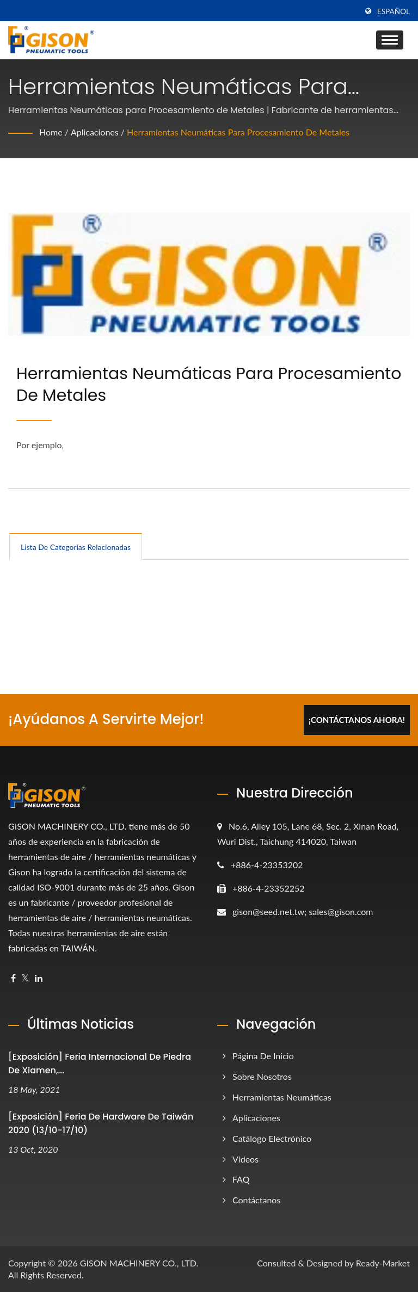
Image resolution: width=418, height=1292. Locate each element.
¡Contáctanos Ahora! (357, 720)
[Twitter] (25, 978)
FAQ (240, 1179)
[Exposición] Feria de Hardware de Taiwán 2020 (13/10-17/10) (100, 1123)
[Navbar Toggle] (389, 40)
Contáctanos (256, 1200)
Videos (245, 1159)
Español (393, 11)
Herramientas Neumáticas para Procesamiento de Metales (238, 132)
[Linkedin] (38, 978)
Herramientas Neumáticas (281, 1097)
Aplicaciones (95, 132)
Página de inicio (263, 1055)
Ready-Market (383, 1263)
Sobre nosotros (262, 1076)
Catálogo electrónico (271, 1138)
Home (51, 132)
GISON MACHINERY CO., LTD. (139, 1263)
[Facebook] (13, 978)
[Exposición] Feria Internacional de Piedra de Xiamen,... (99, 1063)
